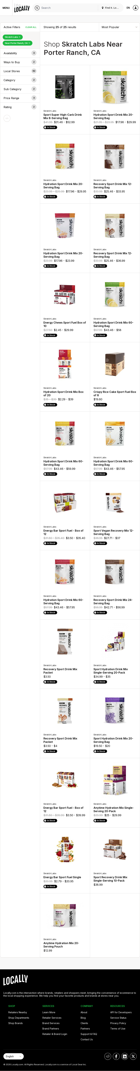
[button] (20, 53)
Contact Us (87, 1039)
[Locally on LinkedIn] (124, 1056)
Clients (84, 1023)
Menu (6, 7)
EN (128, 7)
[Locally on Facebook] (116, 1056)
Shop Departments (18, 1017)
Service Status (118, 1017)
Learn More (48, 1012)
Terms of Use (117, 1028)
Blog (83, 1017)
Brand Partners (50, 1028)
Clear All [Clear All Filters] (30, 27)
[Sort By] (119, 27)
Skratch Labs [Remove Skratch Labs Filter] (13, 37)
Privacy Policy (118, 1023)
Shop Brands (15, 1023)
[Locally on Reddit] (107, 1056)
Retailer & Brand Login (54, 1034)
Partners (85, 1028)
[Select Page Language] (13, 1056)
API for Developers (121, 1012)
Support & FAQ (89, 1034)
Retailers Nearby (17, 1012)
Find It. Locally (111, 7)
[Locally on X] (133, 1056)
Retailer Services (51, 1017)
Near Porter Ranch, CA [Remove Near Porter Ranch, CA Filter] (17, 43)
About (84, 1012)
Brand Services (51, 1023)
